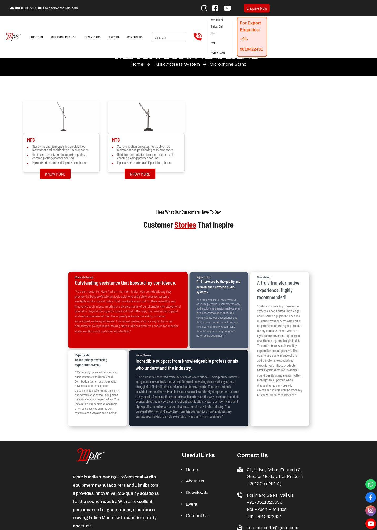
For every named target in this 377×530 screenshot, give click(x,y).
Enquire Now (257, 8)
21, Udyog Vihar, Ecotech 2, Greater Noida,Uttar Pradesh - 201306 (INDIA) (275, 476)
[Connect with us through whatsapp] (370, 484)
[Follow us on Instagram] (204, 8)
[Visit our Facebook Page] (370, 497)
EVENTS (114, 37)
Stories (185, 224)
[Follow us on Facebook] (215, 8)
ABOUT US (36, 37)
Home (137, 64)
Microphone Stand (228, 64)
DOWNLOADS (93, 37)
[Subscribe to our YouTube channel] (227, 8)
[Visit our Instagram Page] (370, 510)
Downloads (197, 492)
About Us (195, 480)
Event (191, 504)
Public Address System (176, 64)
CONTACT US (135, 37)
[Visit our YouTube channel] (370, 523)
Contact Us (197, 515)
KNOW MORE (55, 173)
